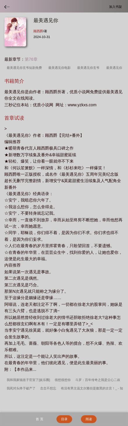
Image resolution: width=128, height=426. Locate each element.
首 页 (39, 419)
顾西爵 (38, 31)
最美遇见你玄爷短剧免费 (25, 67)
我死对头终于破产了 (21, 388)
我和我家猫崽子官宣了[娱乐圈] (28, 380)
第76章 (31, 59)
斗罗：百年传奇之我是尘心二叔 (97, 380)
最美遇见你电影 (60, 67)
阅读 (89, 419)
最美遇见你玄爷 (89, 67)
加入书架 (116, 6)
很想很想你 (63, 380)
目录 (64, 419)
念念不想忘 (48, 388)
